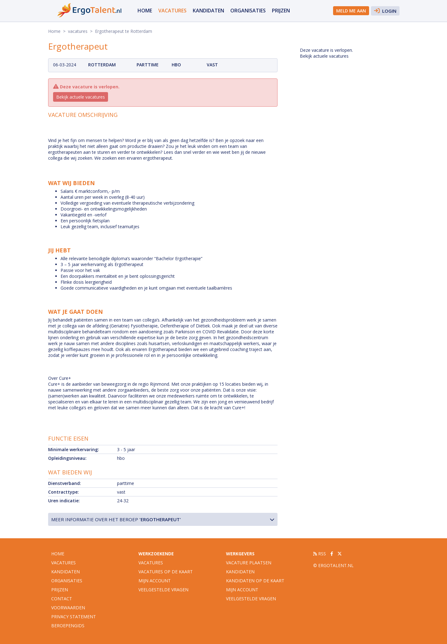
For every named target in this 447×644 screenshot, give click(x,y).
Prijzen (281, 10)
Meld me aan (351, 11)
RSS (319, 554)
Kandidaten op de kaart (255, 581)
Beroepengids (67, 625)
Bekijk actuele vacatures (80, 97)
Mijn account (154, 581)
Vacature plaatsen (248, 563)
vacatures (172, 10)
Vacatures (150, 563)
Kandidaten (208, 10)
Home (145, 10)
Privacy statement (73, 617)
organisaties (248, 10)
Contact (61, 599)
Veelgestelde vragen (163, 590)
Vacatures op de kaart (165, 572)
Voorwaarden (68, 608)
